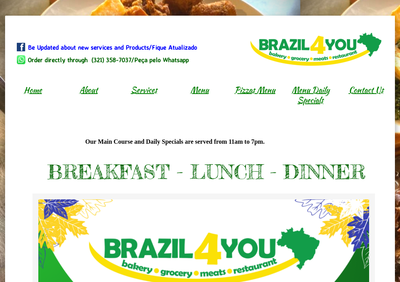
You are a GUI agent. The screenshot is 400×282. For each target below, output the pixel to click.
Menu (199, 90)
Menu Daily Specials (311, 95)
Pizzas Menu (255, 90)
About (88, 90)
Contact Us (366, 90)
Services (144, 90)
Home (33, 90)
